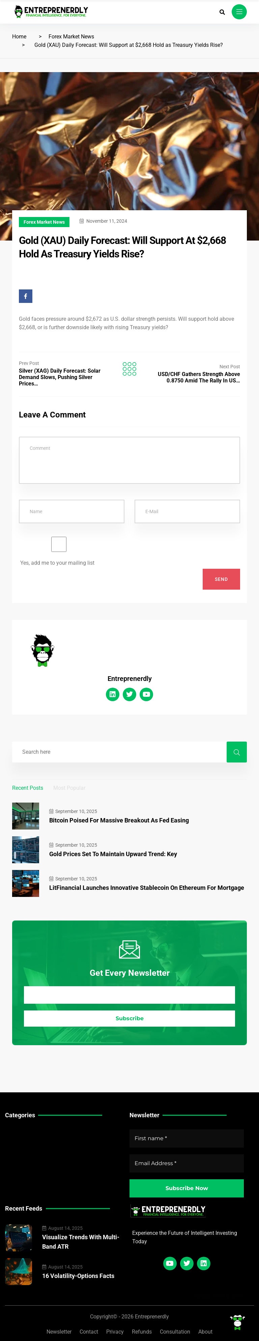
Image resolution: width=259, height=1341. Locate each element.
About (205, 1332)
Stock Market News (28, 1142)
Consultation (175, 1332)
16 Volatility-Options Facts (78, 1275)
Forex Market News (71, 36)
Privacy (115, 1332)
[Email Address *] (129, 995)
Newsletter (59, 1332)
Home (19, 36)
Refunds (142, 1332)
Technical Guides (26, 1132)
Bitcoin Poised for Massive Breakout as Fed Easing (119, 820)
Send (221, 579)
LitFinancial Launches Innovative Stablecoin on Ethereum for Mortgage (146, 887)
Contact (89, 1332)
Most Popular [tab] (69, 788)
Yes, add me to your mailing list (59, 551)
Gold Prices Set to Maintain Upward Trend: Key (113, 853)
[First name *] (187, 1138)
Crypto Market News (29, 1163)
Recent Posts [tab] (27, 788)
